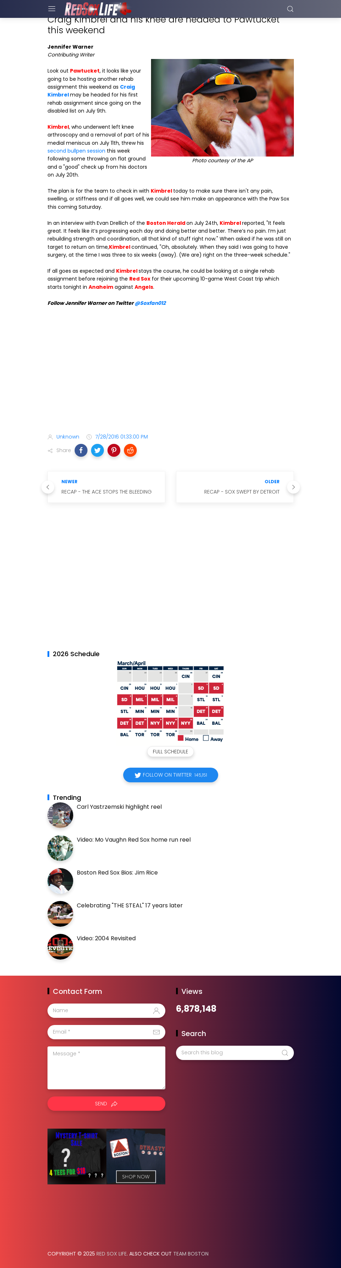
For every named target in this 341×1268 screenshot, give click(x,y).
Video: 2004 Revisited (106, 938)
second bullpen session (76, 150)
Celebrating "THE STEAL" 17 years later (130, 905)
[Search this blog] (235, 1053)
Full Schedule (170, 751)
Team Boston (191, 1253)
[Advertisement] (170, 371)
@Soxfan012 (150, 303)
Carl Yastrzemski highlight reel (119, 807)
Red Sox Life (111, 1253)
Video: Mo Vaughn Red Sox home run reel (134, 840)
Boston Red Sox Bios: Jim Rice (117, 872)
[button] (81, 450)
